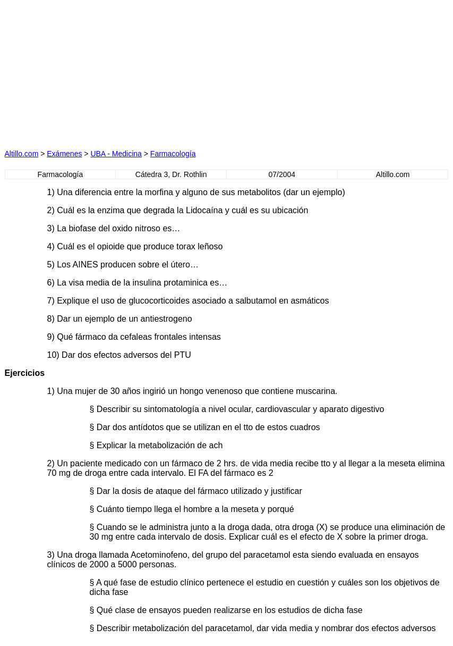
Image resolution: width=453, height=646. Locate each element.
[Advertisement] (124, 71)
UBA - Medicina (115, 153)
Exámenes (64, 153)
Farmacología (173, 153)
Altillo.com (22, 153)
